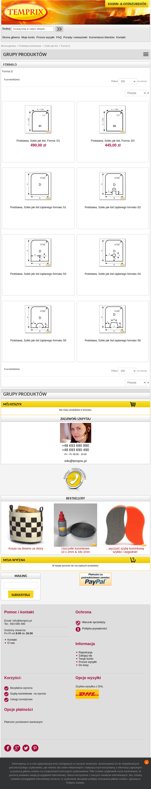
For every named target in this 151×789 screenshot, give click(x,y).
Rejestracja (86, 652)
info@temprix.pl (75, 461)
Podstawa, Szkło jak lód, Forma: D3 (113, 140)
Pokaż (114, 81)
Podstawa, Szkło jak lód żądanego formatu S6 (113, 340)
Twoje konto (86, 658)
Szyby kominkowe (21, 693)
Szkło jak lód (51, 46)
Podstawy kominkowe (30, 46)
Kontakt (12, 639)
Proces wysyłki (88, 661)
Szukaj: (6, 28)
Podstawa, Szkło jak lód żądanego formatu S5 (38, 340)
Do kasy (84, 665)
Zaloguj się (85, 655)
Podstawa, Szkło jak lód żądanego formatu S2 (113, 207)
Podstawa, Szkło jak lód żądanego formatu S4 (113, 273)
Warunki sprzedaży (93, 622)
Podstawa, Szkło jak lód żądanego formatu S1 (38, 207)
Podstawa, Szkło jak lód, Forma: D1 (38, 140)
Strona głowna (8, 46)
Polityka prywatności (94, 628)
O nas (11, 642)
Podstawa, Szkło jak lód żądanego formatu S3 (38, 273)
